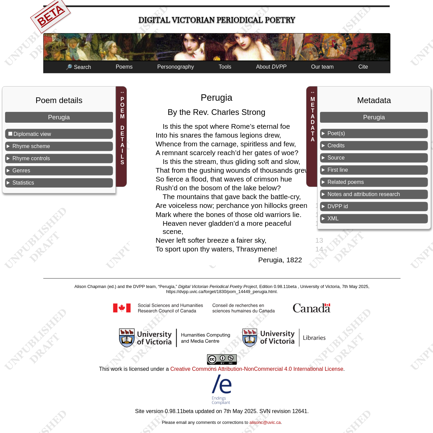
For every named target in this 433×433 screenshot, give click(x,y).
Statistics (23, 183)
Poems (124, 67)
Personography (175, 67)
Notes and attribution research (363, 194)
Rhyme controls (31, 158)
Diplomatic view (32, 134)
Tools (225, 67)
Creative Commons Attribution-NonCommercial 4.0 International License (256, 369)
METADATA (313, 119)
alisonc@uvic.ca (265, 422)
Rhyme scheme (31, 146)
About (271, 67)
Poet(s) (336, 133)
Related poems (345, 182)
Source (336, 158)
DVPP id (337, 206)
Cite (363, 67)
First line (337, 170)
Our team (322, 67)
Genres (21, 170)
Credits (336, 145)
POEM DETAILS (122, 130)
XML (333, 218)
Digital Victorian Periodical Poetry (216, 20)
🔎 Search (78, 67)
